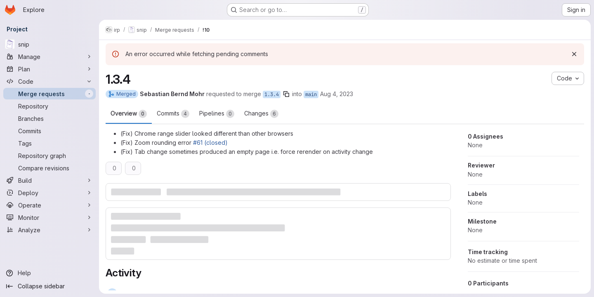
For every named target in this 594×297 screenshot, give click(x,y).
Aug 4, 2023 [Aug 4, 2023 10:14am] (336, 93)
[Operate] (49, 205)
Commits (173, 114)
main (311, 94)
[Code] (49, 81)
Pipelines (216, 114)
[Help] (49, 273)
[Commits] (49, 131)
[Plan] (49, 69)
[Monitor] (49, 217)
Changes (261, 114)
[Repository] (49, 106)
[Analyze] (49, 230)
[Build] (49, 180)
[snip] (49, 44)
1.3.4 (271, 94)
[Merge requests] (49, 93)
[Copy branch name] (286, 94)
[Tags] (49, 143)
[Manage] (49, 56)
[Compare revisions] (49, 168)
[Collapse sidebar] (49, 286)
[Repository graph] (49, 155)
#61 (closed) (210, 142)
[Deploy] (49, 192)
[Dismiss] (574, 54)
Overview (129, 114)
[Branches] (49, 118)
